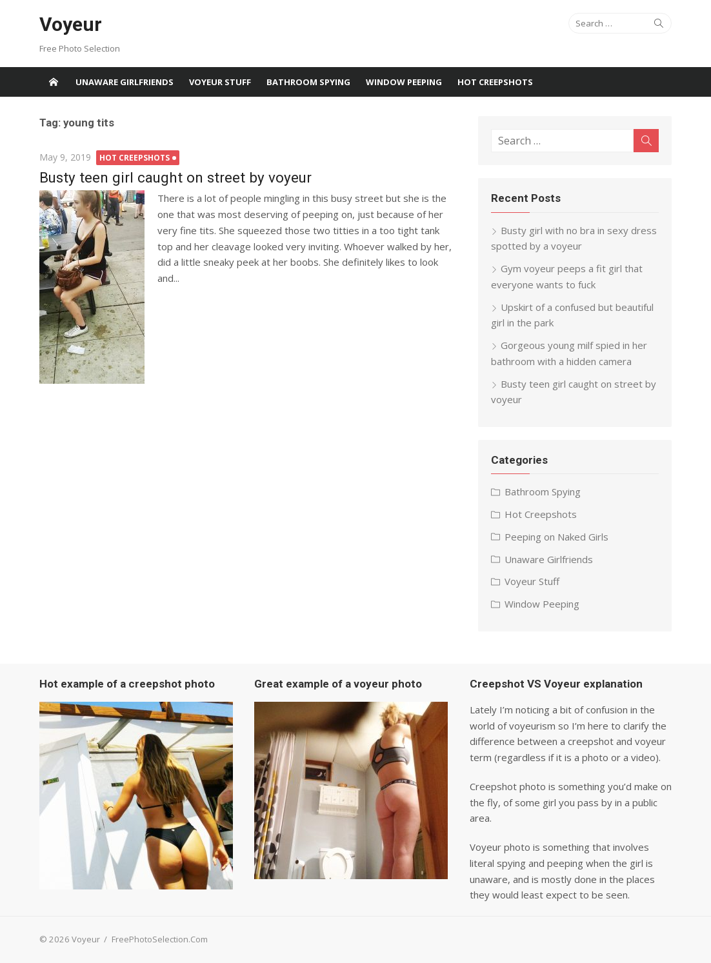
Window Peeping (404, 82)
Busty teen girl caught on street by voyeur (175, 177)
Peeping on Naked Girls (556, 536)
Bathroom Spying (308, 82)
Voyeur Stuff (220, 82)
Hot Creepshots (495, 82)
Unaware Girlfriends (124, 82)
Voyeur (70, 24)
